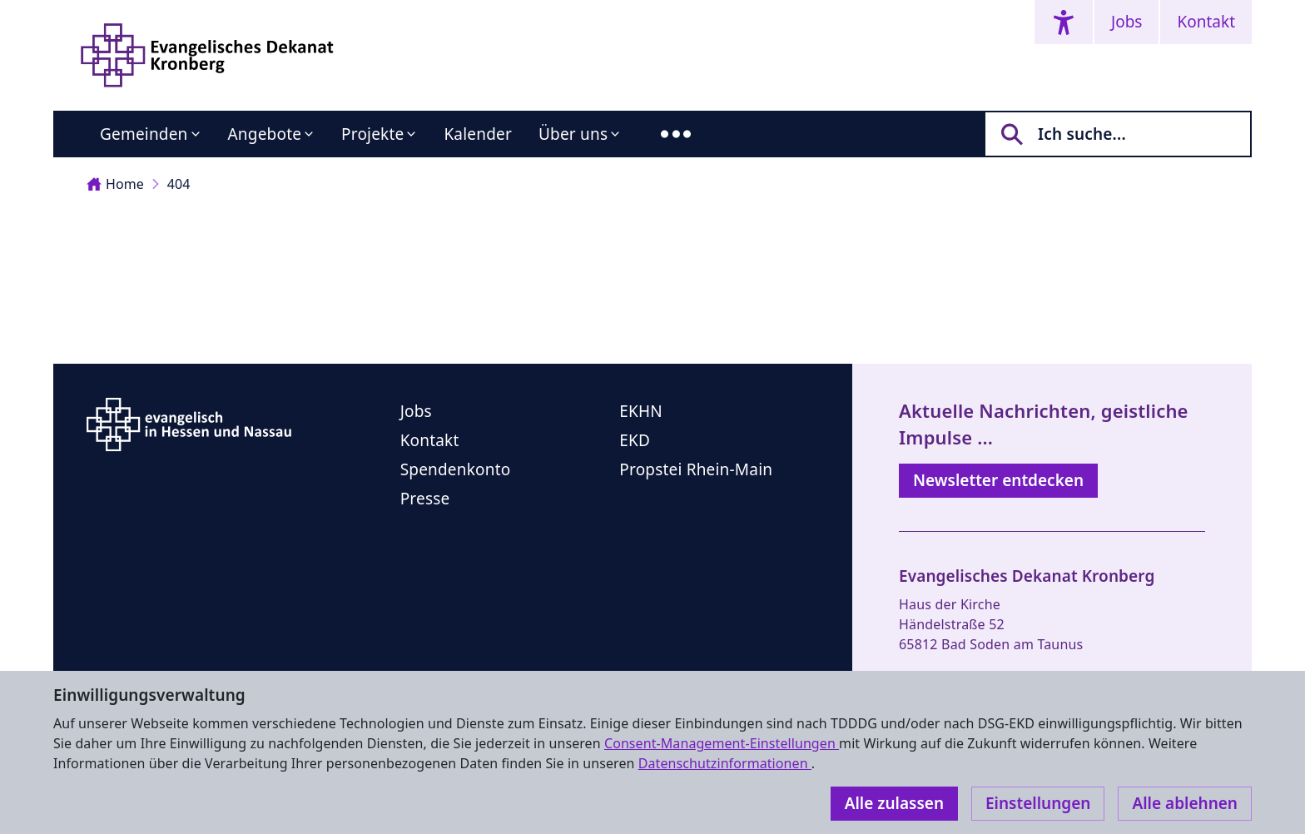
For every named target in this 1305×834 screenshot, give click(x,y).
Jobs (1126, 21)
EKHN (640, 411)
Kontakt (1206, 21)
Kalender (478, 134)
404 (179, 184)
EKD (634, 440)
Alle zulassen (894, 803)
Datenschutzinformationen (724, 763)
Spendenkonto (455, 469)
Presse (425, 498)
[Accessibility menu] (1064, 22)
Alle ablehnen (1185, 803)
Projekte (372, 134)
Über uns (573, 134)
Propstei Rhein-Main (695, 469)
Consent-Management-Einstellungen (721, 743)
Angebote (265, 134)
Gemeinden (144, 134)
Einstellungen (1037, 803)
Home (115, 184)
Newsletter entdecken (998, 480)
